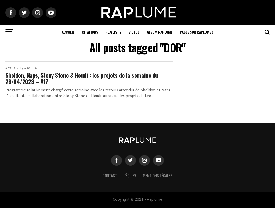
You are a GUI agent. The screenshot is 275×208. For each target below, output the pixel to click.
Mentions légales (157, 176)
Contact (110, 176)
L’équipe (130, 176)
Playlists (113, 32)
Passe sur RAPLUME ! (196, 32)
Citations (90, 32)
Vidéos (134, 32)
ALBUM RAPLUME (159, 32)
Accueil (68, 32)
